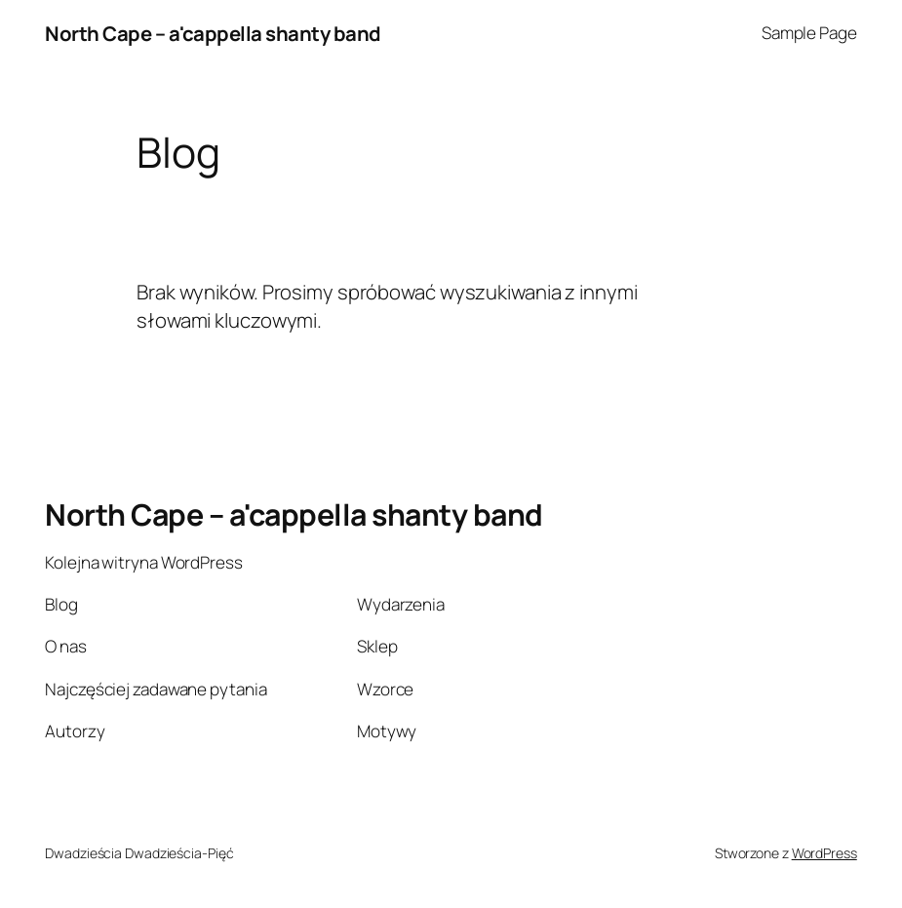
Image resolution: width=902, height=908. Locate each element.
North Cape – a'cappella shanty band (213, 33)
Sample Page (809, 32)
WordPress (824, 853)
